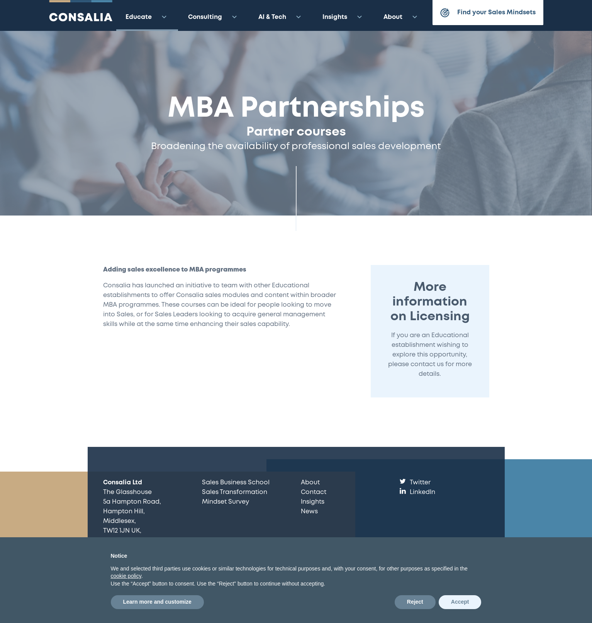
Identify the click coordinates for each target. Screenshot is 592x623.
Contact (313, 492)
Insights (343, 17)
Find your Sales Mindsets (488, 12)
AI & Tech (280, 17)
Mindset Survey (225, 502)
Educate (147, 17)
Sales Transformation (234, 492)
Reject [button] (415, 602)
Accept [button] (460, 602)
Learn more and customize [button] (157, 602)
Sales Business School (236, 482)
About (401, 17)
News (309, 511)
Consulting (213, 17)
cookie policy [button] (126, 576)
